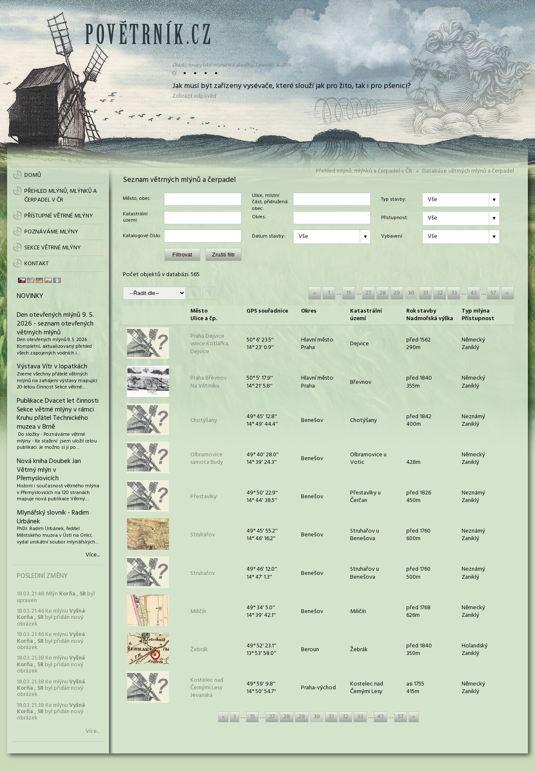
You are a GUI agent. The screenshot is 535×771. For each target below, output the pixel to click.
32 (440, 293)
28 (382, 293)
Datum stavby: (268, 236)
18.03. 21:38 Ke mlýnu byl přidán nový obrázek (51, 664)
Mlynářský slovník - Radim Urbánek (53, 517)
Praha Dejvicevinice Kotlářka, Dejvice (209, 343)
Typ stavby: (393, 200)
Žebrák (199, 650)
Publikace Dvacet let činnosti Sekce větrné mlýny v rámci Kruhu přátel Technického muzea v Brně (58, 414)
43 (473, 293)
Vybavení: (392, 236)
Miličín (198, 611)
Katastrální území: (135, 217)
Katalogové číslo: (142, 236)
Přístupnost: (394, 218)
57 (493, 293)
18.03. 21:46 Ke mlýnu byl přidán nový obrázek (51, 617)
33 (454, 293)
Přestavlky (203, 497)
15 (348, 293)
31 (425, 293)
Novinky (30, 296)
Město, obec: (137, 199)
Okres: (259, 217)
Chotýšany (203, 420)
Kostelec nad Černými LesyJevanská (206, 687)
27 (368, 293)
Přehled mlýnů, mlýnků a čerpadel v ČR (364, 171)
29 (397, 293)
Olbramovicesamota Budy (206, 458)
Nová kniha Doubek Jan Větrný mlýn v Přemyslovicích (49, 470)
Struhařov (202, 535)
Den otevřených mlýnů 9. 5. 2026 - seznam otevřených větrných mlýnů (55, 324)
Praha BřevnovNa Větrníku (208, 382)
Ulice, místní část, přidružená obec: (270, 199)
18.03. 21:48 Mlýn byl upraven (56, 597)
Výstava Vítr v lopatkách (52, 366)
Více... (92, 555)
